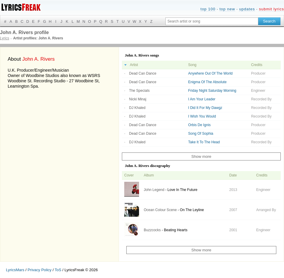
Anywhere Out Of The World (210, 73)
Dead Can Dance (142, 73)
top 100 (208, 9)
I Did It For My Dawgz (205, 108)
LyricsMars (15, 270)
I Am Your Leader (201, 99)
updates (247, 9)
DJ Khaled (137, 108)
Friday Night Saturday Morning (212, 91)
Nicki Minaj (137, 99)
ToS (58, 270)
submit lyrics (271, 9)
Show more (201, 156)
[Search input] (211, 21)
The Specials (139, 91)
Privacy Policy (39, 270)
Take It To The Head (204, 142)
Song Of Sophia (200, 133)
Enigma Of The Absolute (207, 82)
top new (227, 9)
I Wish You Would (202, 116)
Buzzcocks (152, 230)
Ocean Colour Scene (160, 210)
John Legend (154, 190)
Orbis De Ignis (199, 125)
